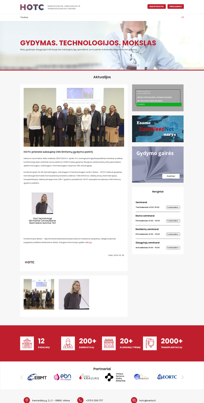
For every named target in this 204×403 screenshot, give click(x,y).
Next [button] (183, 377)
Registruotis (157, 6)
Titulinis (24, 17)
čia (90, 242)
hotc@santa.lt (147, 400)
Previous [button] (22, 377)
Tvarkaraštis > (173, 207)
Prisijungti (176, 6)
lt (183, 17)
